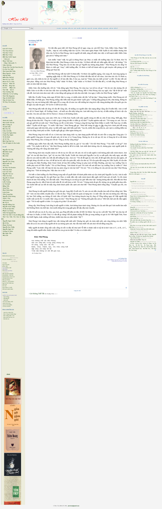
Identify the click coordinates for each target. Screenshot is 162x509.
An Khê (132, 243)
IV (141, 127)
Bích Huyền (150, 246)
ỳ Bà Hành (6, 137)
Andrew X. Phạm (147, 243)
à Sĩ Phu (6, 223)
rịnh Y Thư (6, 198)
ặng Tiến (6, 186)
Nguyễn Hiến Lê (134, 209)
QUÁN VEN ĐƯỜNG (7, 305)
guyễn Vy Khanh (8, 178)
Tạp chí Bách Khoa (135, 238)
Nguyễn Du (133, 181)
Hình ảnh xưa (6, 318)
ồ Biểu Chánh (7, 152)
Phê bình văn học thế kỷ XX (137, 129)
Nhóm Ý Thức (134, 232)
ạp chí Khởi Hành (9, 98)
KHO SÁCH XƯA (7, 303)
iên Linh (6, 165)
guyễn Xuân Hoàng (9, 196)
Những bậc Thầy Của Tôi (136, 133)
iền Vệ (11, 83)
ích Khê (5, 156)
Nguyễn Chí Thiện (135, 241)
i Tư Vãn (6, 139)
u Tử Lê (6, 202)
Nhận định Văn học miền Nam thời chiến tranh (142, 229)
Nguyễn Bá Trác (134, 192)
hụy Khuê (6, 180)
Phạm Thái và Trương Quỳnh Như (139, 196)
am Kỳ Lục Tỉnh (8, 79)
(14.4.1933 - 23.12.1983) (50, 10)
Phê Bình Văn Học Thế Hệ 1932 (138, 115)
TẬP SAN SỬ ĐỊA (6, 279)
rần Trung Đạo (8, 194)
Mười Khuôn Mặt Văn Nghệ (137, 120)
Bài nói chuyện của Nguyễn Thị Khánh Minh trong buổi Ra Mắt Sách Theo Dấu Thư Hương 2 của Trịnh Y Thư (142, 94)
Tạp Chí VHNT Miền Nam (8, 283)
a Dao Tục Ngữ (8, 69)
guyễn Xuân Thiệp (9, 206)
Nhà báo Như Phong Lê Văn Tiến (138, 63)
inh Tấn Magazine (9, 96)
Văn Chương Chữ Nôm (136, 116)
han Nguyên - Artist (9, 73)
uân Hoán (6, 192)
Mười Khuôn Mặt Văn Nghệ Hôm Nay (140, 122)
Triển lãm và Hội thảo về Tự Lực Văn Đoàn (141, 213)
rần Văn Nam (7, 176)
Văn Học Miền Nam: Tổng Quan (138, 124)
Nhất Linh (132, 214)
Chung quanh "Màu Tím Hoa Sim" (139, 91)
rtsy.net (7, 59)
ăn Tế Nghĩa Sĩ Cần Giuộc (11, 143)
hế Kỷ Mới (7, 75)
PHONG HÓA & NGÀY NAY (8, 255)
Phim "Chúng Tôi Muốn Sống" (9, 314)
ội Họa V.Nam (7, 55)
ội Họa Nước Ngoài (9, 57)
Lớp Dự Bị (5, 300)
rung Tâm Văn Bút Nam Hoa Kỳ (13, 67)
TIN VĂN (4, 286)
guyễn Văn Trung (8, 161)
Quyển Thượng (133, 113)
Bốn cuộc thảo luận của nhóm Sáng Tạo (140, 220)
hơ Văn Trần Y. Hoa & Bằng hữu (13, 215)
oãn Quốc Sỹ (7, 163)
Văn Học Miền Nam (135, 146)
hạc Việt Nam (7, 61)
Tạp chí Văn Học (6, 264)
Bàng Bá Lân (136, 246)
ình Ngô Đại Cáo (8, 141)
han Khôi (6, 154)
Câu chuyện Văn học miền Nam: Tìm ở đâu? (141, 148)
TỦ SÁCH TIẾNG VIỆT (8, 301)
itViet (5, 87)
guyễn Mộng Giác (9, 204)
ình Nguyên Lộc (8, 159)
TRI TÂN (11, 275)
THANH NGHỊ (5, 276)
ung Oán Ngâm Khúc (9, 133)
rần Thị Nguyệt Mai (9, 213)
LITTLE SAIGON (6, 306)
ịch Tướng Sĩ (7, 124)
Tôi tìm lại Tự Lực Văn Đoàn (137, 211)
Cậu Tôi (132, 66)
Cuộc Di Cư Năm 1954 (8, 312)
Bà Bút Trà (139, 245)
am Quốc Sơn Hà (8, 122)
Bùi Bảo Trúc (146, 248)
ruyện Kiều (7, 127)
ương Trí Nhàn (8, 231)
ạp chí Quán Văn (8, 100)
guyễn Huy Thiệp (8, 227)
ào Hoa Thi (6, 129)
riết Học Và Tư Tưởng (10, 94)
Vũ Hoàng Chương (135, 201)
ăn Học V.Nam (8, 53)
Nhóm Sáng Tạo (134, 218)
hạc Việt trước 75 (10, 63)
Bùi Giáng (134, 250)
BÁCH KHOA (11, 281)
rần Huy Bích (7, 169)
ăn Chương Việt (8, 92)
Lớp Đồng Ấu (6, 298)
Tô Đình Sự (139, 236)
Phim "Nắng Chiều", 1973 (8, 315)
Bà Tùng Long (148, 245)
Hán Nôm (5, 109)
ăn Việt (5, 90)
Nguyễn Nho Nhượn (148, 236)
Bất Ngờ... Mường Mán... (137, 89)
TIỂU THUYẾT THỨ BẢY (8, 273)
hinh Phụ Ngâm (8, 135)
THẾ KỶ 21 (4, 281)
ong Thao (6, 188)
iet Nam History (8, 51)
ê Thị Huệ (6, 184)
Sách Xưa (132, 131)
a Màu (5, 85)
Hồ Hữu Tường (134, 200)
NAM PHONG (5, 275)
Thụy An (144, 239)
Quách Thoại (147, 234)
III (139, 127)
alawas (5, 83)
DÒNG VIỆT (5, 266)
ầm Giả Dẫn (7, 131)
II (137, 127)
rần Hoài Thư (7, 200)
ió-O (12, 90)
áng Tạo (12, 85)
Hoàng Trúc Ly (50, 9)
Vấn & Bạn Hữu (8, 208)
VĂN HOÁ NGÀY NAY (7, 278)
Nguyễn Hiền (73, 9)
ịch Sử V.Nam (7, 48)
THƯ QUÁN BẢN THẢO (7, 289)
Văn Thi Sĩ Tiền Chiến (136, 109)
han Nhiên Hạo (8, 190)
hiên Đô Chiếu (7, 120)
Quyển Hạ (140, 113)
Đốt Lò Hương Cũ (135, 87)
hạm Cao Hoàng (8, 211)
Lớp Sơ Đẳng (6, 296)
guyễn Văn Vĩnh (8, 149)
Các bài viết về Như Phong (137, 68)
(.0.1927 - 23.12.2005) (73, 11)
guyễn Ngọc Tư (8, 229)
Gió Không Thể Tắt (37, 294)
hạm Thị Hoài (7, 225)
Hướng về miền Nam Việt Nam (138, 144)
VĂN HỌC (4, 263)
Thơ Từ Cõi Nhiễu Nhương (137, 135)
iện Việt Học (7, 65)
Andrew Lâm (138, 243)
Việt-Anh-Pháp (6, 108)
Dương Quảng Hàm (135, 198)
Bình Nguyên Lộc (137, 248)
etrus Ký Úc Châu (8, 81)
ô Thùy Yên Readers (9, 102)
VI (145, 127)
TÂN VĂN (4, 284)
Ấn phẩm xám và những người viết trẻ (140, 222)
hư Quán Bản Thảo (9, 71)
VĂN (3, 270)
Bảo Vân (143, 246)
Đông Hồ (132, 207)
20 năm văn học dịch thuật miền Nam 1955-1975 (142, 163)
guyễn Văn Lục (8, 174)
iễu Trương (7, 182)
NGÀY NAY (12, 276)
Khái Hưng (133, 216)
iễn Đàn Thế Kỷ (8, 77)
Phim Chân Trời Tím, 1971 (8, 317)
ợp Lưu (12, 87)
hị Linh (5, 235)
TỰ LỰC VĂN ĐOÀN (7, 259)
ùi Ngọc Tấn (7, 233)
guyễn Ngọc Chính (9, 221)
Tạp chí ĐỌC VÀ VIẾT (7, 287)
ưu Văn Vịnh (7, 171)
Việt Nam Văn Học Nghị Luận (138, 118)
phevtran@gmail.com (73, 505)
